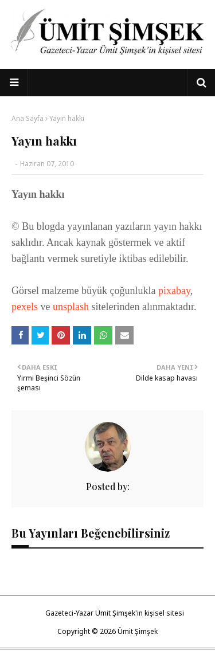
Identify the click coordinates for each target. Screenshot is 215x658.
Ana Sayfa (27, 118)
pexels (25, 306)
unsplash (72, 306)
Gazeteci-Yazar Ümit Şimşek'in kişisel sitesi (114, 613)
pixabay (174, 290)
